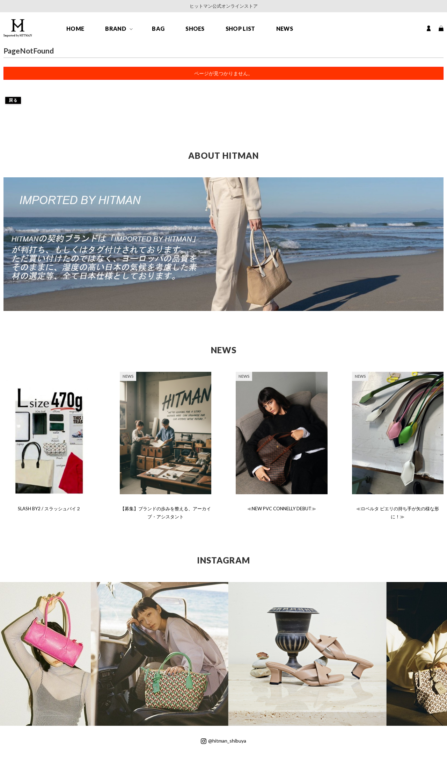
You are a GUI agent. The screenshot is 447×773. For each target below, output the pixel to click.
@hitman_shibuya (223, 741)
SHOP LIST (240, 28)
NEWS (284, 28)
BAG (158, 28)
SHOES (195, 28)
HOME (75, 28)
